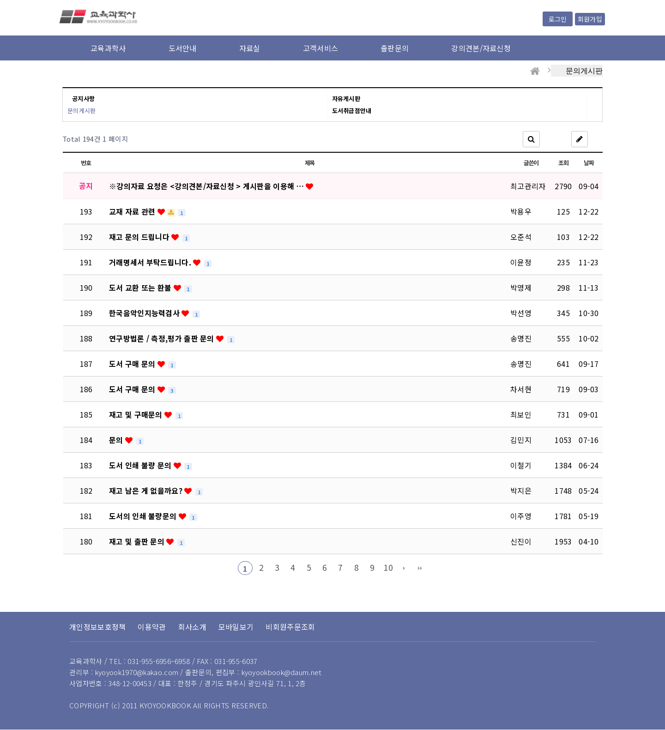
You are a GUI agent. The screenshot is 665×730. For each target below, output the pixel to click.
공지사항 (83, 98)
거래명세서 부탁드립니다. (151, 262)
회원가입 (590, 19)
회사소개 (192, 626)
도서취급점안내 (352, 110)
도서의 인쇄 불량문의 (144, 515)
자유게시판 (346, 98)
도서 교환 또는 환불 (141, 287)
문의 (117, 439)
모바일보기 (236, 626)
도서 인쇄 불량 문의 (141, 465)
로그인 (558, 19)
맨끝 (420, 568)
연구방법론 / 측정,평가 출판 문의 (162, 338)
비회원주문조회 (290, 626)
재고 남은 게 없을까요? (146, 490)
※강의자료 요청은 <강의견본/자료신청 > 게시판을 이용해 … (207, 185)
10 (388, 567)
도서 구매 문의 (133, 363)
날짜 (588, 162)
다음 (404, 568)
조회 (563, 162)
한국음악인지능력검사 (145, 312)
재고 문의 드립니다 (140, 236)
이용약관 (152, 626)
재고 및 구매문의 (136, 414)
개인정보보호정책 (97, 626)
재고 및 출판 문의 (137, 541)
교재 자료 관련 (133, 211)
